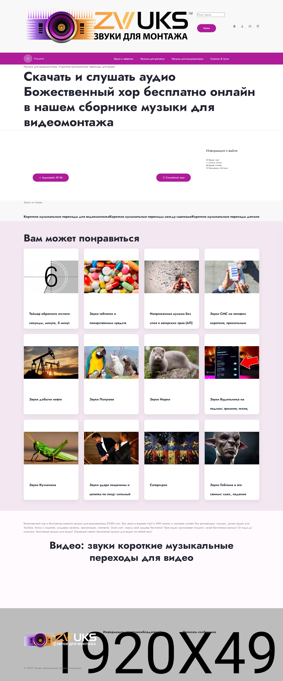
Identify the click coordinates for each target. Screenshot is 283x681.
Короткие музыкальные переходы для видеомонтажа (66, 216)
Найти (206, 28)
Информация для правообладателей (132, 632)
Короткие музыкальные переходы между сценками (150, 216)
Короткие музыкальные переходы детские (225, 216)
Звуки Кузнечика (42, 485)
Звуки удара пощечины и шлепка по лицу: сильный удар (110, 494)
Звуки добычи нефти (45, 399)
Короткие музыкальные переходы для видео (87, 67)
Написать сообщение (199, 632)
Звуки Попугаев (102, 399)
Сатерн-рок (158, 485)
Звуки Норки (160, 399)
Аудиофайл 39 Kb (51, 177)
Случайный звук (173, 177)
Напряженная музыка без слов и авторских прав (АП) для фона (171, 322)
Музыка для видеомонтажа (40, 67)
